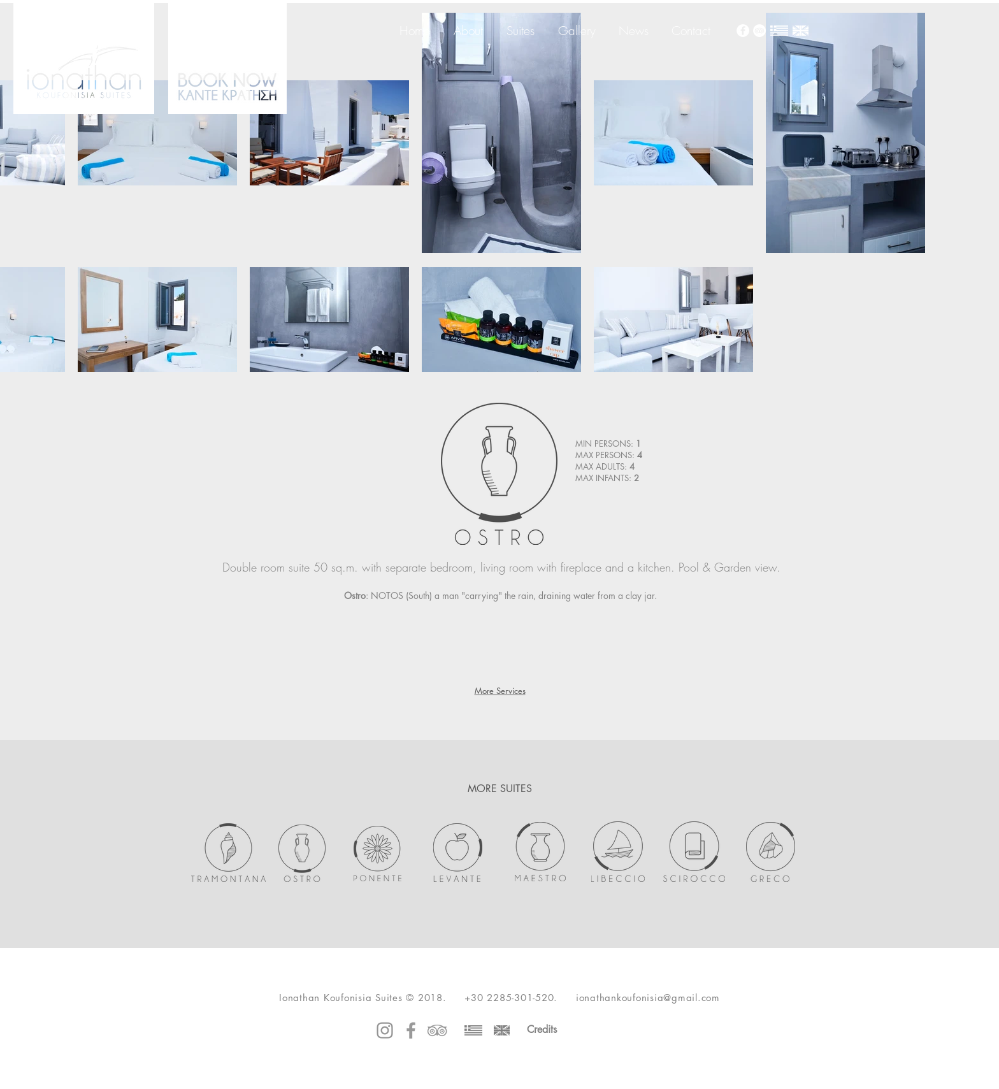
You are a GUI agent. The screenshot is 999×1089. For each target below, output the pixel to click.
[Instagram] (385, 1030)
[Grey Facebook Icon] (411, 1030)
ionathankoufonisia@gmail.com (648, 998)
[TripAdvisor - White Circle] (759, 30)
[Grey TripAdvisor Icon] (437, 1030)
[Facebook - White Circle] (743, 30)
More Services (500, 690)
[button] (376, 640)
